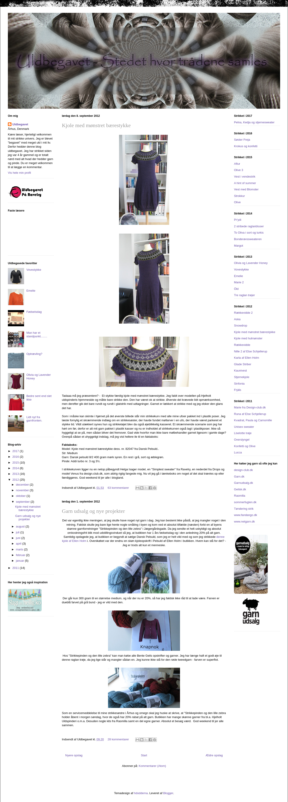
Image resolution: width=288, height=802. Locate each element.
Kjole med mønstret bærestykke (96, 125)
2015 (16, 462)
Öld (236, 289)
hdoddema (141, 793)
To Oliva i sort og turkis (249, 232)
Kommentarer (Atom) (152, 766)
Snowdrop (240, 325)
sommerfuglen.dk (245, 502)
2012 (16, 479)
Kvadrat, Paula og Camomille (253, 420)
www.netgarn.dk (244, 521)
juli (18, 532)
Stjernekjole (241, 377)
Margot (238, 245)
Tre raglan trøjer (244, 295)
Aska (237, 319)
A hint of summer (245, 183)
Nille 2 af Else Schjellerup (250, 351)
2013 (16, 473)
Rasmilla (239, 495)
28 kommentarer (118, 739)
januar (20, 560)
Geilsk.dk (240, 489)
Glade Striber (242, 364)
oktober (21, 496)
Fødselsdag (34, 311)
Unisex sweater (244, 426)
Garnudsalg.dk (243, 482)
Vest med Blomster (246, 189)
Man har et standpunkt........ (36, 334)
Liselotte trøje (243, 433)
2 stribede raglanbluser (249, 226)
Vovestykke (33, 269)
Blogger (168, 793)
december (23, 484)
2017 (16, 451)
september (23, 501)
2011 (16, 568)
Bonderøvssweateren (248, 239)
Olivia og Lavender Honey (251, 263)
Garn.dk (239, 476)
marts (20, 549)
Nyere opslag (74, 755)
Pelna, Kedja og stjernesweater (254, 122)
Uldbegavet (20, 124)
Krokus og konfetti (245, 146)
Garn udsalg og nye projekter (93, 511)
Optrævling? (34, 354)
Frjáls (237, 390)
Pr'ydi (237, 219)
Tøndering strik (244, 508)
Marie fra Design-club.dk (250, 407)
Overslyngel (242, 439)
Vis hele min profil (19, 172)
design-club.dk (243, 470)
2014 (16, 468)
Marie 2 (239, 282)
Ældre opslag (214, 755)
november (23, 490)
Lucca (238, 452)
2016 (16, 456)
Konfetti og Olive (244, 446)
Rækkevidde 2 (243, 312)
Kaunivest (240, 370)
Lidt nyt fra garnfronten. (34, 418)
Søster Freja (242, 139)
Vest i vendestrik (244, 176)
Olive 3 (238, 170)
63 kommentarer (118, 487)
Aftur (237, 163)
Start (144, 755)
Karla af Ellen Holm (246, 357)
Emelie (30, 290)
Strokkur (239, 196)
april (19, 543)
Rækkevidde (242, 345)
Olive (237, 202)
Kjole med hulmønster (248, 338)
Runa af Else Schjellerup (250, 414)
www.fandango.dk (245, 515)
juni (18, 538)
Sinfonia (239, 383)
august (21, 526)
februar (21, 555)
